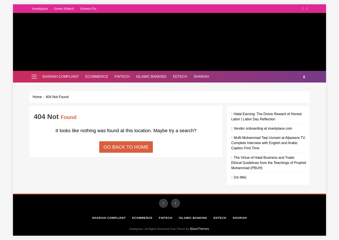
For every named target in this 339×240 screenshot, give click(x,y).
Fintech (122, 76)
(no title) (240, 177)
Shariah (201, 76)
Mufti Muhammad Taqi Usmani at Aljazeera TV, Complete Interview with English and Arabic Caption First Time (268, 143)
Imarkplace (40, 8)
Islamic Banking (151, 76)
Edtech (180, 76)
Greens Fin (88, 8)
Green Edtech (64, 8)
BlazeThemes (199, 228)
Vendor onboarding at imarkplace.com (263, 128)
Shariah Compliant (60, 76)
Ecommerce (96, 76)
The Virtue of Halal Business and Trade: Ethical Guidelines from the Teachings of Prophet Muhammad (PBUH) (268, 163)
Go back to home (126, 147)
